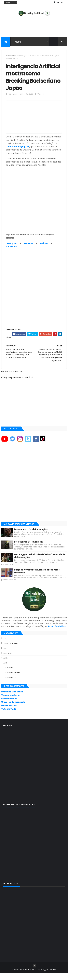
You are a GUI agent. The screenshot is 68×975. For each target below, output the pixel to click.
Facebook (11, 248)
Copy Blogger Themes (46, 971)
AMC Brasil (8, 655)
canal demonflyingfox (17, 148)
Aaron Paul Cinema (11, 675)
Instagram (11, 245)
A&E (4, 641)
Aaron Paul (8, 670)
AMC (5, 650)
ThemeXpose (28, 971)
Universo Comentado (13, 704)
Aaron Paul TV (9, 680)
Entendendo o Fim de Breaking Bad (31, 531)
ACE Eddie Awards (10, 645)
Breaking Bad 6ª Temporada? (28, 544)
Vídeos (15, 56)
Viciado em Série (10, 697)
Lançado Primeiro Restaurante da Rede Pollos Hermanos (36, 573)
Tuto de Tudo (8, 711)
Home (8, 56)
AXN (5, 665)
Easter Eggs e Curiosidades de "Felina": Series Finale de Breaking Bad (39, 558)
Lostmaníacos (9, 700)
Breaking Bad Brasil (12, 693)
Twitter (44, 245)
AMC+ (5, 660)
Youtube (28, 245)
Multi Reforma (9, 707)
